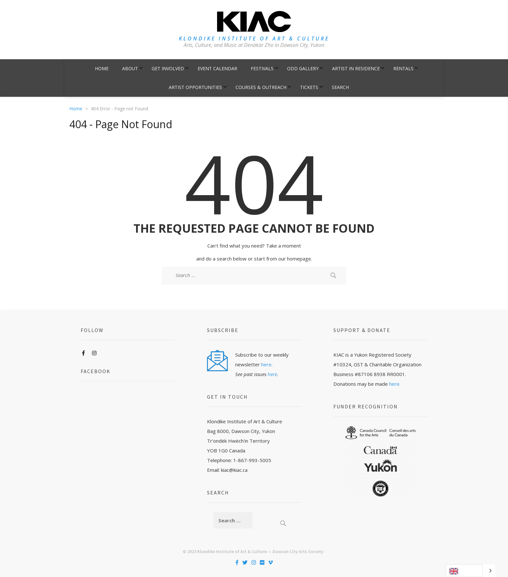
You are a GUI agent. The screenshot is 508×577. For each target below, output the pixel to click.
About (130, 68)
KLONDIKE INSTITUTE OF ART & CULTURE (254, 38)
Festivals (262, 68)
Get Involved (168, 68)
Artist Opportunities (195, 87)
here (266, 364)
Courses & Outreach (261, 87)
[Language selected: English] (470, 570)
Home (102, 68)
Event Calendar (217, 68)
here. (394, 384)
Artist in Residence (356, 68)
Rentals (403, 68)
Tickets (309, 87)
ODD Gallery (302, 68)
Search (340, 87)
